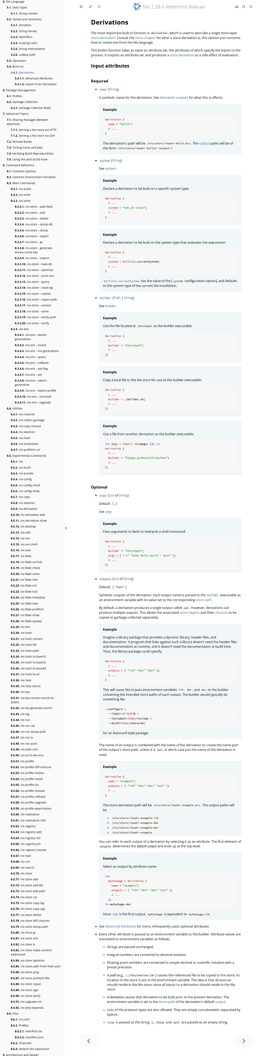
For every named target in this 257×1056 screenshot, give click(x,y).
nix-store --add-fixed (34, 206)
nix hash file (24, 645)
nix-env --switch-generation (31, 383)
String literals (24, 31)
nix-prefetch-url (25, 450)
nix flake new (24, 603)
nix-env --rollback (32, 363)
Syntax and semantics (24, 19)
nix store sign (25, 990)
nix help (21, 680)
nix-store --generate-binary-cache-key (34, 250)
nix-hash (21, 438)
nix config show (25, 491)
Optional (99, 487)
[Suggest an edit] (251, 6)
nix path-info (24, 749)
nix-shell (20, 195)
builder (110, 306)
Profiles (14, 96)
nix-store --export (32, 236)
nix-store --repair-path (36, 299)
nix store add (24, 879)
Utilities (15, 408)
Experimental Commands (26, 456)
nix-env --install (30, 345)
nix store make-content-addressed (31, 952)
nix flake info (24, 580)
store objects (190, 612)
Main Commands (21, 183)
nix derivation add (28, 515)
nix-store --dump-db (34, 224)
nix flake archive (26, 562)
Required (99, 80)
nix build (21, 467)
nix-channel (23, 414)
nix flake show (25, 615)
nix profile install (27, 779)
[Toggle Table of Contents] (81, 7)
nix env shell (24, 544)
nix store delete (26, 915)
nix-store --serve (32, 311)
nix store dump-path (29, 927)
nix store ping (25, 972)
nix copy (20, 497)
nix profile (22, 761)
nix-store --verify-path (35, 317)
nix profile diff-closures (31, 767)
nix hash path (25, 651)
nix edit (21, 532)
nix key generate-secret (31, 708)
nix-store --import (32, 258)
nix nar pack (24, 743)
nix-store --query (32, 282)
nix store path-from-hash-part (36, 966)
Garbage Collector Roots (31, 108)
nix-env (20, 329)
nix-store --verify (32, 323)
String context (24, 13)
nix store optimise (28, 960)
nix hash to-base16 (28, 656)
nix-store (21, 201)
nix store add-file (27, 885)
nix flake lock (24, 591)
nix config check (25, 485)
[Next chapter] (244, 1040)
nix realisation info (28, 820)
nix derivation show (29, 520)
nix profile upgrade (28, 802)
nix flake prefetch (27, 609)
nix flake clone (25, 574)
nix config (21, 479)
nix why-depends (27, 1008)
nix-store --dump (31, 230)
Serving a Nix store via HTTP (33, 130)
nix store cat (24, 897)
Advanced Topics (16, 114)
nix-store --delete (31, 218)
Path (117, 298)
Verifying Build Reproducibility (30, 153)
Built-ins (15, 66)
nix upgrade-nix (26, 1002)
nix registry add (26, 832)
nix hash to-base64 (28, 668)
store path (204, 600)
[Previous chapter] (89, 1040)
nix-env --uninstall (33, 396)
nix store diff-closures (30, 921)
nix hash (21, 633)
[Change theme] (90, 7)
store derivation (103, 38)
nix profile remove (28, 791)
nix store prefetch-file (30, 978)
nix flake (21, 556)
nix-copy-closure (26, 426)
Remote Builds (19, 142)
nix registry (23, 826)
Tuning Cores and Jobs (25, 147)
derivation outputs (174, 97)
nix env (20, 538)
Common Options (21, 171)
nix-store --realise (33, 294)
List (111, 495)
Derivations (22, 72)
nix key (20, 692)
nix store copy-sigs (28, 909)
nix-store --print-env (34, 276)
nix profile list (25, 785)
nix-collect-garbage (28, 420)
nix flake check (25, 568)
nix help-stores (26, 686)
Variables (21, 25)
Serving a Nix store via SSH (33, 136)
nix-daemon (23, 432)
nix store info (24, 938)
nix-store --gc (29, 242)
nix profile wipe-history (31, 808)
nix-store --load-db (33, 264)
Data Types (17, 7)
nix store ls (23, 944)
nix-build (21, 189)
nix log (20, 714)
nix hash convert (27, 639)
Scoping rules (24, 43)
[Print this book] (237, 6)
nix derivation (24, 509)
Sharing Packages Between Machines (27, 122)
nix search (22, 867)
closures (221, 612)
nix (17, 461)
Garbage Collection (22, 102)
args (108, 511)
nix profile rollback (28, 796)
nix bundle (22, 473)
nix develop (23, 526)
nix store (21, 873)
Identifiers (22, 37)
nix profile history (27, 773)
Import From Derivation (36, 84)
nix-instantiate (24, 444)
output (204, 143)
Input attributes (110, 65)
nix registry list (25, 838)
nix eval (21, 550)
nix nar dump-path (28, 732)
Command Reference (18, 165)
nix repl (21, 856)
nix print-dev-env (27, 755)
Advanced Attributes (34, 78)
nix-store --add (30, 212)
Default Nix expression (30, 1049)
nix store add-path (28, 891)
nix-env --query (30, 357)
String (113, 89)
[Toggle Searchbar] (99, 7)
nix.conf (20, 1019)
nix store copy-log (27, 903)
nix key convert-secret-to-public (32, 700)
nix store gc (23, 932)
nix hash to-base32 (28, 662)
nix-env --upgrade (33, 402)
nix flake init (24, 585)
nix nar (20, 720)
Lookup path (23, 54)
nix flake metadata (28, 597)
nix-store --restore (33, 305)
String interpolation (28, 49)
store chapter (145, 38)
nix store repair (26, 984)
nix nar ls (22, 737)
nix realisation (25, 814)
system (110, 168)
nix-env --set (28, 375)
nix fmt (20, 627)
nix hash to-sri (25, 674)
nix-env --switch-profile (35, 390)
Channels (21, 1043)
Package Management (19, 90)
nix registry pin (26, 844)
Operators (16, 61)
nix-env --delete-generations (31, 337)
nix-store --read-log (34, 287)
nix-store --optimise (34, 270)
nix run (20, 861)
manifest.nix (28, 1031)
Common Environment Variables (31, 177)
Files (12, 1013)
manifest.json (29, 1037)
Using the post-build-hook (27, 159)
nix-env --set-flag (31, 368)
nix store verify (25, 996)
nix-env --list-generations (37, 351)
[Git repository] (244, 6)
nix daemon (23, 503)
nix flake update (26, 621)
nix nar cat (23, 726)
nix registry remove (28, 850)
